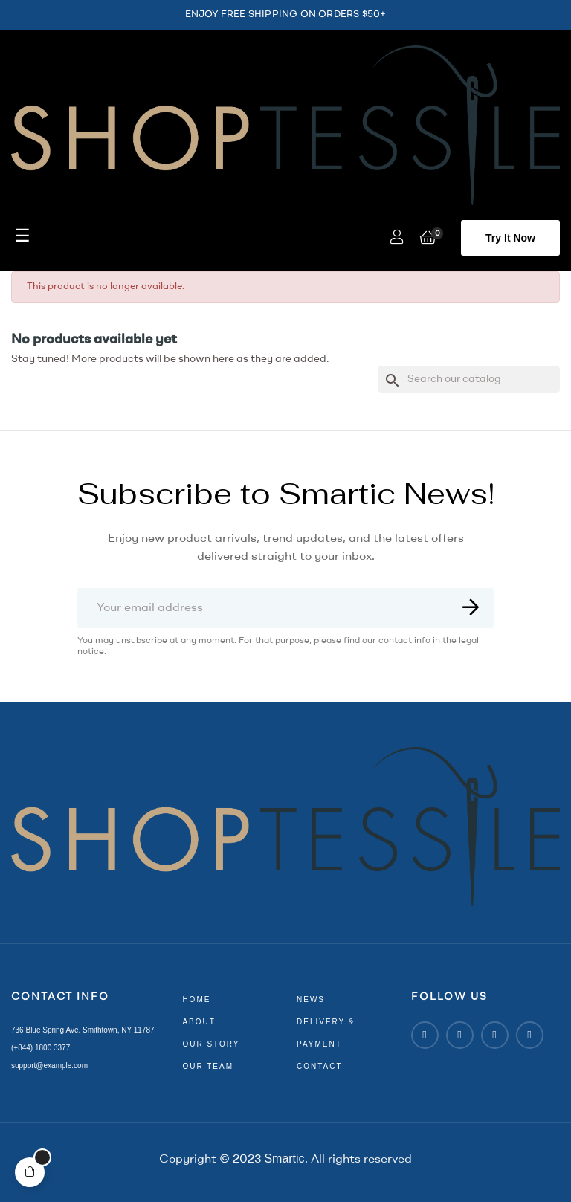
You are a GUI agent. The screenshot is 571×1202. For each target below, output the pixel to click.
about (198, 1022)
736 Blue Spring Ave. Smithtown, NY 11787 (83, 1030)
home (196, 999)
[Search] (469, 379)
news (311, 999)
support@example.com (49, 1066)
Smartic (284, 1158)
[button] (510, 238)
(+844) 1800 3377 (40, 1048)
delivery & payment (326, 1033)
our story (210, 1044)
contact (320, 1066)
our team (207, 1066)
